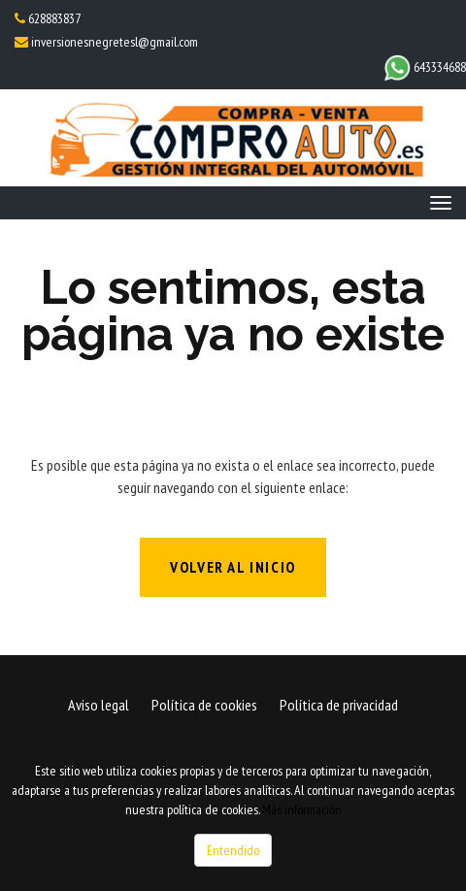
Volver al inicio (233, 567)
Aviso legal (98, 704)
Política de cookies (204, 704)
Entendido (233, 850)
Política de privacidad (339, 704)
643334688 (424, 67)
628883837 (54, 18)
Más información (302, 809)
